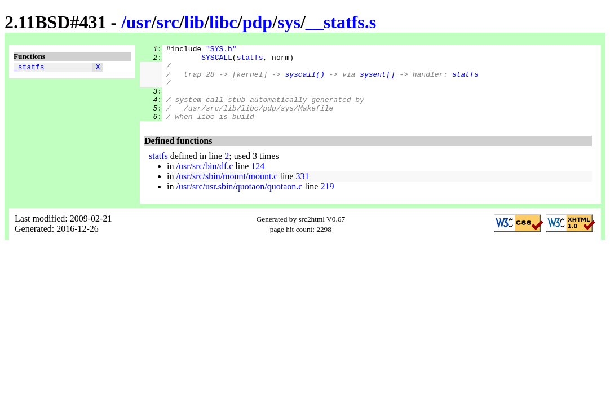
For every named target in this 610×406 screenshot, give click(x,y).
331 (302, 191)
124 (257, 181)
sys (288, 22)
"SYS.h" (221, 50)
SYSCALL (216, 60)
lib (194, 22)
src (167, 22)
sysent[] (377, 81)
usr (138, 22)
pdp (257, 22)
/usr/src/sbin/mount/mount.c (226, 191)
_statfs (29, 68)
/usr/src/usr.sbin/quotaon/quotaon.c (239, 201)
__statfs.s (341, 22)
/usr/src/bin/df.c (204, 181)
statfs (250, 60)
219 (327, 201)
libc (223, 22)
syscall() (304, 81)
